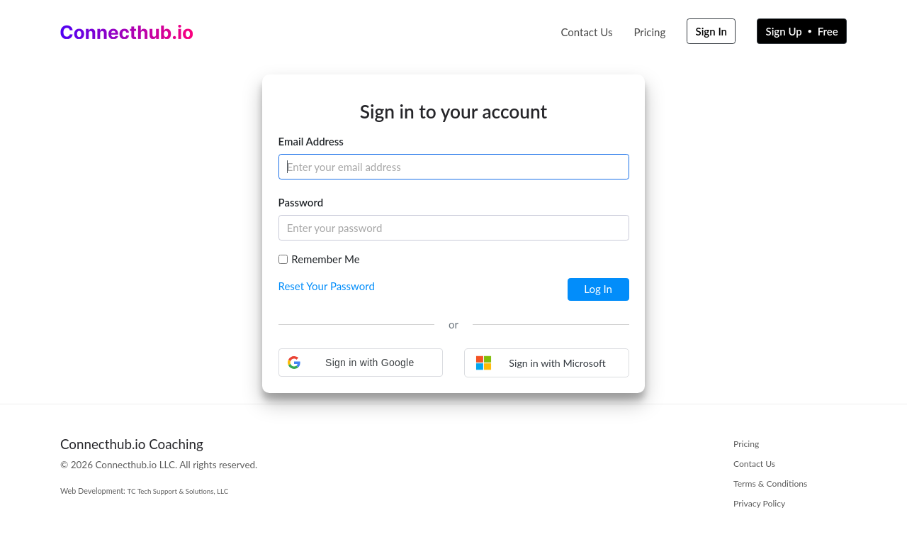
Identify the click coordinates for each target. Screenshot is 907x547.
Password (301, 202)
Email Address (311, 141)
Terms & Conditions (770, 483)
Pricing (649, 32)
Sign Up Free (802, 31)
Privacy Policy (759, 503)
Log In (598, 288)
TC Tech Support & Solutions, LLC (178, 491)
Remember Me (325, 259)
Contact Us (586, 32)
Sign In (712, 31)
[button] (361, 362)
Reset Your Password (326, 286)
